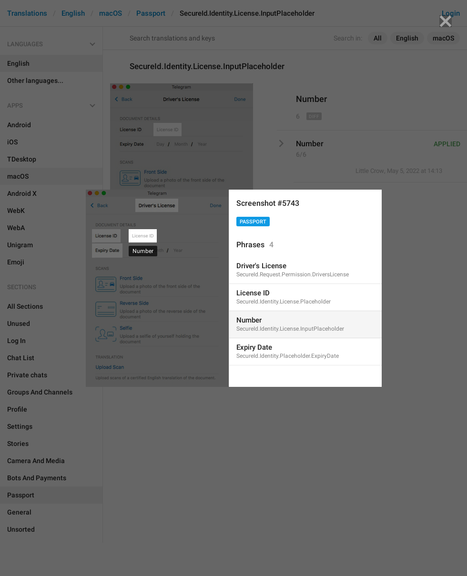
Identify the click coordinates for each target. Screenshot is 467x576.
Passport (253, 222)
